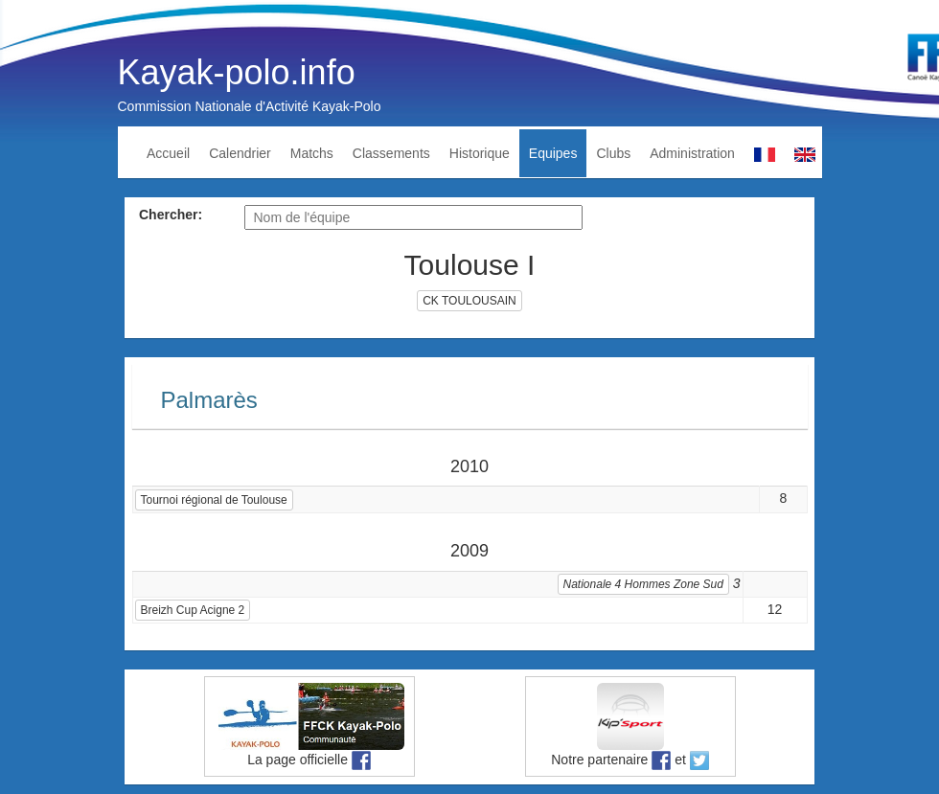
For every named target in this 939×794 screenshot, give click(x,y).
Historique (479, 153)
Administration (692, 153)
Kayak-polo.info (236, 72)
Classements (391, 153)
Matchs (311, 153)
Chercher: (170, 214)
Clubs (613, 153)
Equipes (553, 153)
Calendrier (240, 153)
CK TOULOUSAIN (469, 300)
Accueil (168, 153)
